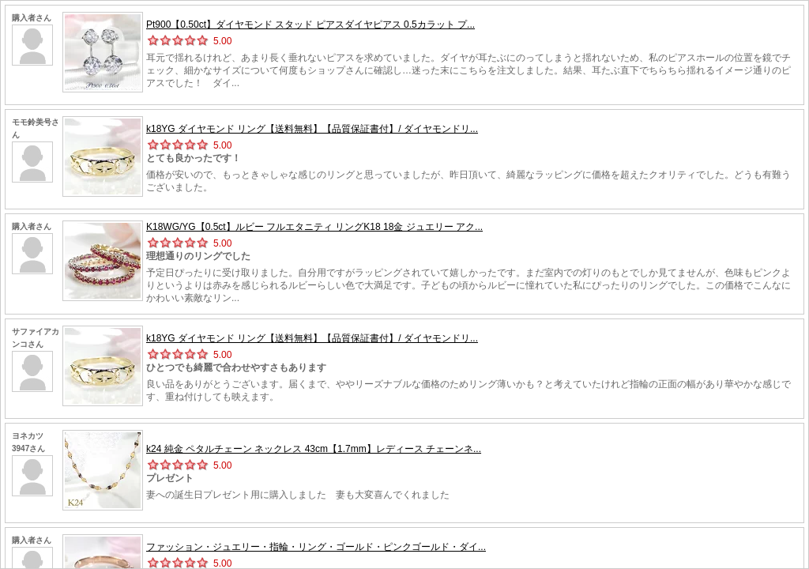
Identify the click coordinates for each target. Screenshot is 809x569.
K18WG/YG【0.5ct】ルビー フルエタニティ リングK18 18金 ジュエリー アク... (314, 226)
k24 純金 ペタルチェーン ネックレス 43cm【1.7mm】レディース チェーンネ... (313, 448)
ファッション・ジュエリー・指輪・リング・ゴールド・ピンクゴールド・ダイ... (316, 546)
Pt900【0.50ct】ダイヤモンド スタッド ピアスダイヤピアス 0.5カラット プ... (310, 24)
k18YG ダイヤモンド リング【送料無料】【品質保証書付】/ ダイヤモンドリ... (312, 128)
